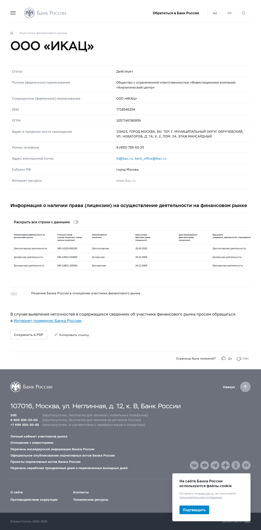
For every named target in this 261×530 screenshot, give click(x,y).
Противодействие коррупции (33, 499)
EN (229, 13)
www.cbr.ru (206, 493)
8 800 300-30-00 (24, 420)
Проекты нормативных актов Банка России (45, 462)
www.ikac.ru (126, 180)
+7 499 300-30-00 (24, 424)
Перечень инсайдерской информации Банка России (52, 449)
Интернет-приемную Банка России (47, 320)
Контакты (81, 492)
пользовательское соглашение (200, 497)
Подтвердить (194, 510)
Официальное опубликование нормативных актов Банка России (62, 455)
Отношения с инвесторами (31, 442)
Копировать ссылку (74, 335)
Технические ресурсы (90, 499)
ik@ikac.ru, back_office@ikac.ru (141, 158)
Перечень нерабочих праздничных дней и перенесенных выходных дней (69, 468)
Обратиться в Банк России (176, 13)
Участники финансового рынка (43, 33)
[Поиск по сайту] (243, 13)
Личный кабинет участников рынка (38, 436)
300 (13, 415)
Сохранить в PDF (28, 334)
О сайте (16, 492)
